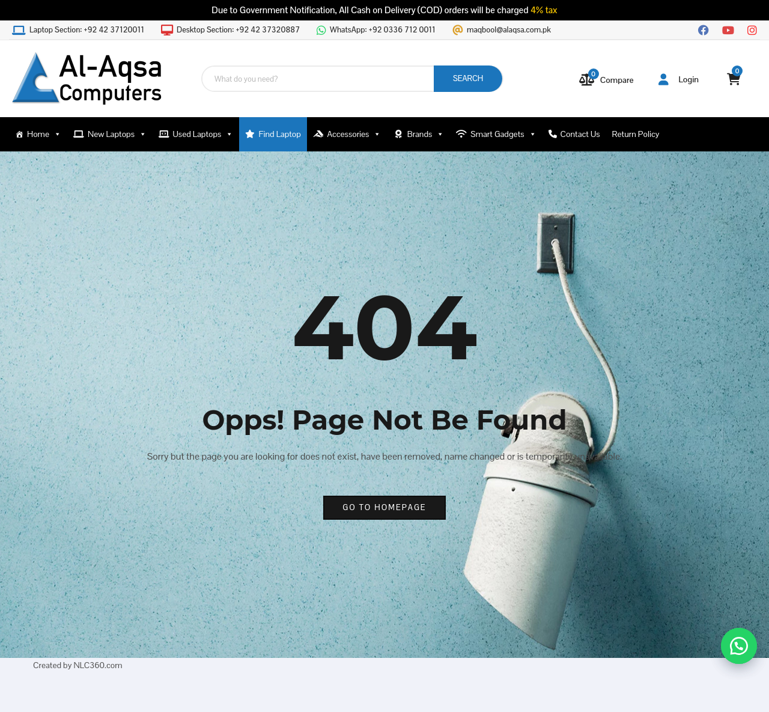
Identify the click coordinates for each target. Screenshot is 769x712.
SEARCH (468, 78)
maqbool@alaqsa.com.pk (509, 30)
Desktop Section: (238, 30)
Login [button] (678, 79)
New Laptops (117, 134)
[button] (739, 646)
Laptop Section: (86, 30)
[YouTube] (728, 29)
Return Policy (636, 134)
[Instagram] (752, 29)
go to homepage (384, 507)
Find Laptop (279, 134)
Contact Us (580, 134)
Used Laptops (203, 134)
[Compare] (607, 80)
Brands (425, 134)
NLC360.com (97, 665)
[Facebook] (703, 29)
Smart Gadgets (503, 134)
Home (44, 134)
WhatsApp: (383, 30)
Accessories (354, 134)
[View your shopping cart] (734, 79)
